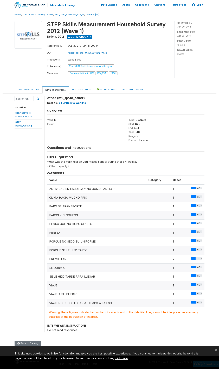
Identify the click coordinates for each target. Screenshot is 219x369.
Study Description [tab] (28, 89)
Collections (142, 4)
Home (18, 14)
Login (197, 4)
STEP (50, 14)
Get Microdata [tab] (107, 89)
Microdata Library (62, 5)
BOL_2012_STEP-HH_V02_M (69, 14)
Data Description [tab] (55, 90)
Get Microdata (80, 36)
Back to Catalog (27, 342)
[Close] (216, 350)
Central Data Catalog (34, 14)
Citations (159, 4)
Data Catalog (109, 4)
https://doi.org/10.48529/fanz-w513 (87, 52)
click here (121, 358)
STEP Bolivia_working (72, 102)
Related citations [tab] (133, 89)
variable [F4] (92, 14)
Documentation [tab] (81, 89)
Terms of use (178, 4)
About (126, 4)
